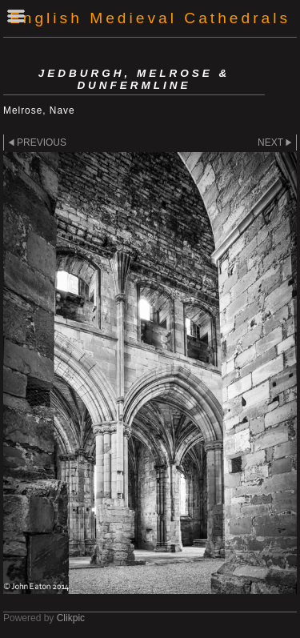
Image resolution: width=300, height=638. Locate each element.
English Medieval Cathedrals (150, 18)
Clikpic (71, 618)
